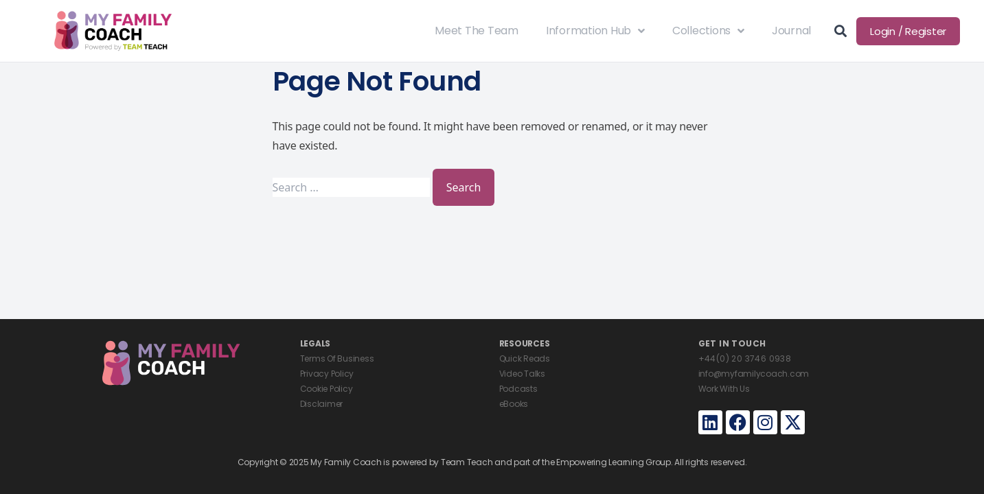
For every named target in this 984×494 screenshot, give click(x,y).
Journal (791, 30)
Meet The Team (476, 30)
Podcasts (518, 389)
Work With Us (724, 389)
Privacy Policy (327, 373)
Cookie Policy (326, 389)
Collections (708, 31)
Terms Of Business (337, 358)
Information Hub (595, 31)
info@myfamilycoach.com (754, 373)
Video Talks (522, 373)
